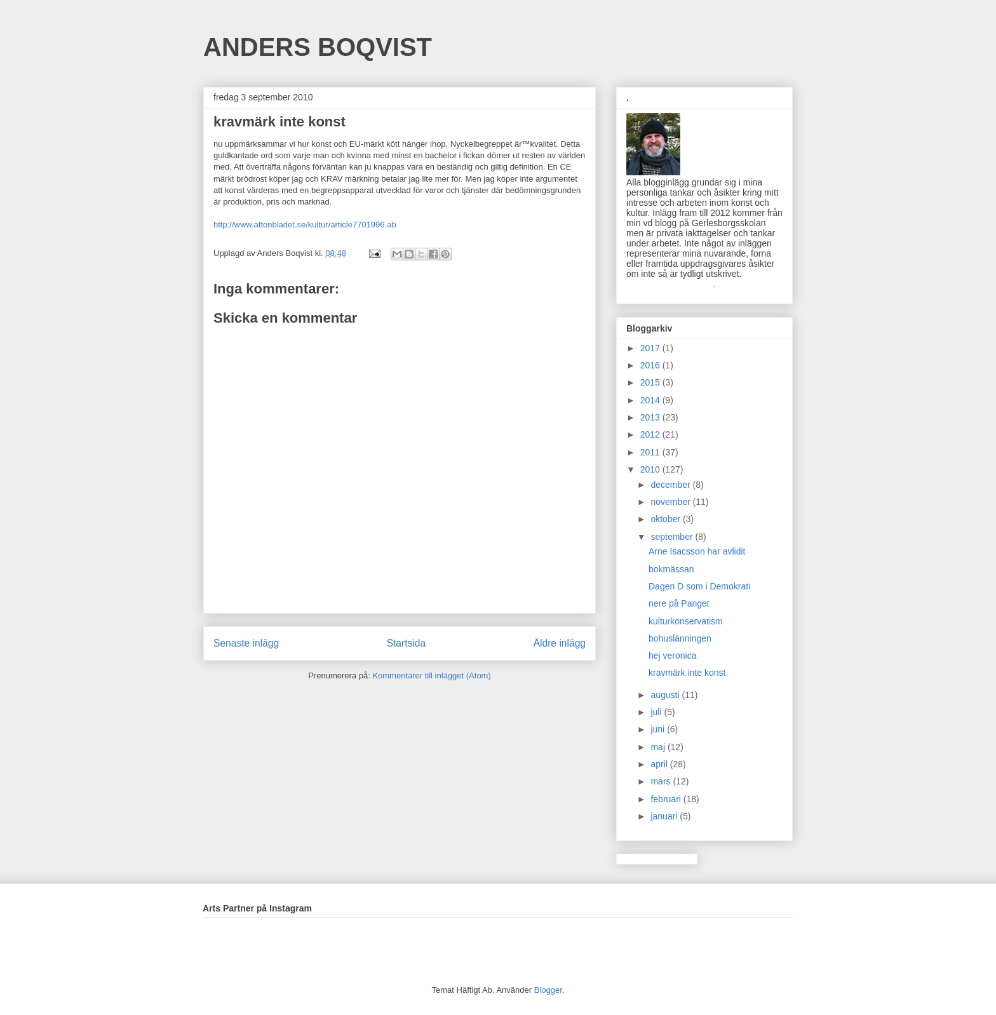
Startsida (406, 643)
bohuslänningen (680, 638)
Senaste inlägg (246, 643)
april (660, 764)
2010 (651, 469)
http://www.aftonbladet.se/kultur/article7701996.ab (304, 224)
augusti (666, 695)
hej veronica (673, 655)
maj (658, 747)
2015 (651, 382)
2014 (651, 400)
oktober (666, 519)
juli (657, 712)
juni (658, 729)
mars (661, 781)
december (671, 485)
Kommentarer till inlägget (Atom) (431, 675)
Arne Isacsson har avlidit (697, 551)
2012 (651, 434)
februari (666, 799)
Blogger (548, 990)
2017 (651, 348)
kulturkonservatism (686, 621)
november (671, 502)
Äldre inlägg (560, 643)
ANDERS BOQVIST (317, 47)
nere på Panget (679, 603)
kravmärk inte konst (687, 673)
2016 (651, 365)
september (672, 537)
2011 (651, 452)
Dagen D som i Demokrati (699, 586)
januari (665, 816)
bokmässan (671, 569)
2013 (651, 417)
